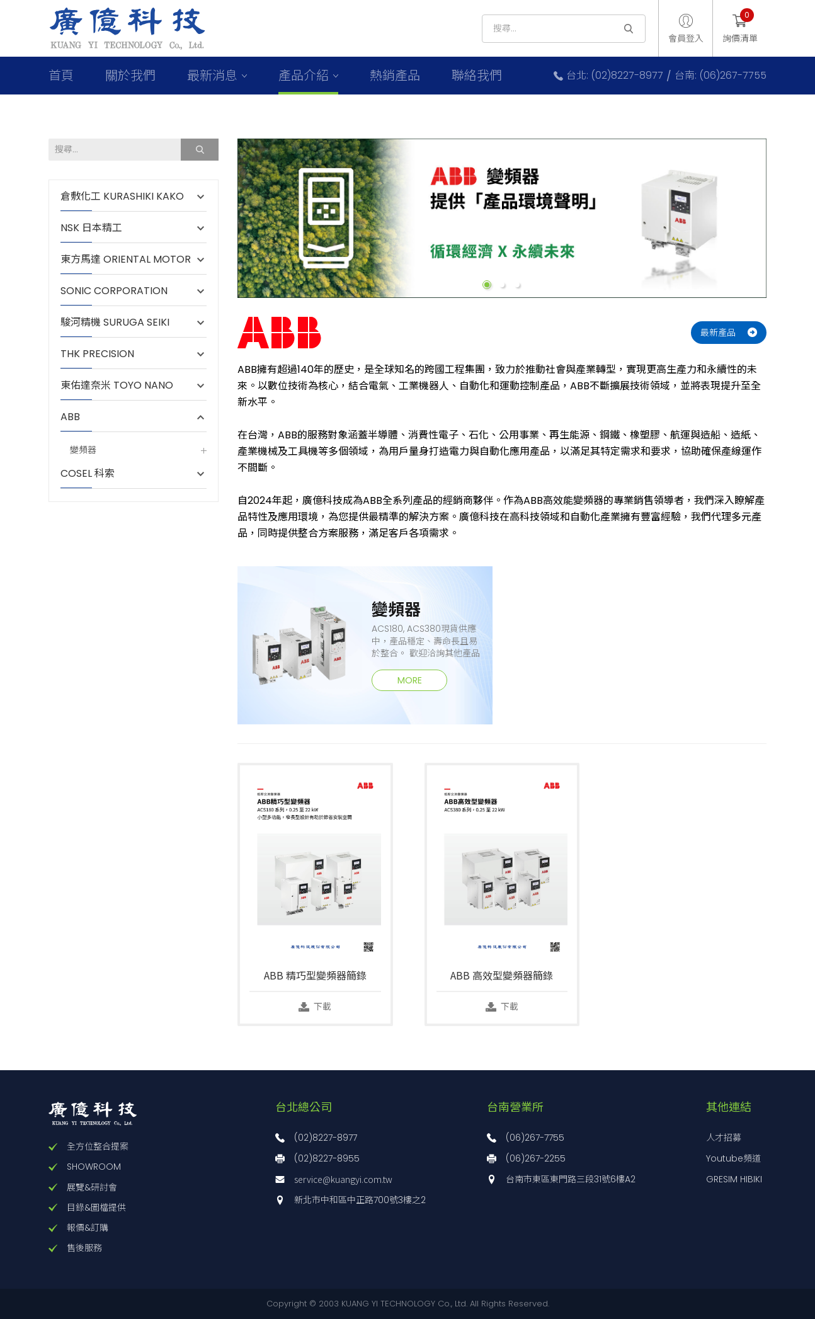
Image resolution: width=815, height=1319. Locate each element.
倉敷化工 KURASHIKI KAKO (122, 196)
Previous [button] (228, 218)
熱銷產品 (395, 75)
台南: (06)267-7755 (721, 76)
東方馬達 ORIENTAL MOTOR (125, 259)
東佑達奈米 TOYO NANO (116, 385)
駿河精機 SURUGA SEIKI (114, 322)
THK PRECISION (103, 354)
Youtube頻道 (733, 1158)
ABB (76, 417)
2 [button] (502, 284)
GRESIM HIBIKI (734, 1179)
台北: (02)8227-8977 (614, 76)
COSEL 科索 (87, 473)
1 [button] (486, 284)
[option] (502, 218)
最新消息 (212, 75)
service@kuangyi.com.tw (343, 1179)
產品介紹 (303, 75)
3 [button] (517, 284)
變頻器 (83, 450)
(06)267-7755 (535, 1137)
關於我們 (130, 75)
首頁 (61, 75)
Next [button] (776, 218)
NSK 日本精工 (91, 228)
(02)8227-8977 (325, 1137)
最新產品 (718, 332)
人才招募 (723, 1137)
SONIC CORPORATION (114, 291)
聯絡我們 (477, 75)
